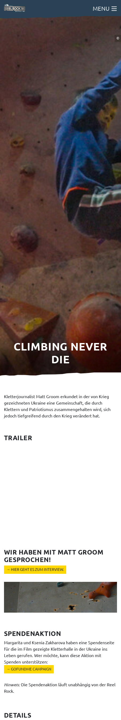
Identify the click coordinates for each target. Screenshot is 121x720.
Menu (105, 8)
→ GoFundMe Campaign (28, 669)
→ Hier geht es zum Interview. (35, 569)
